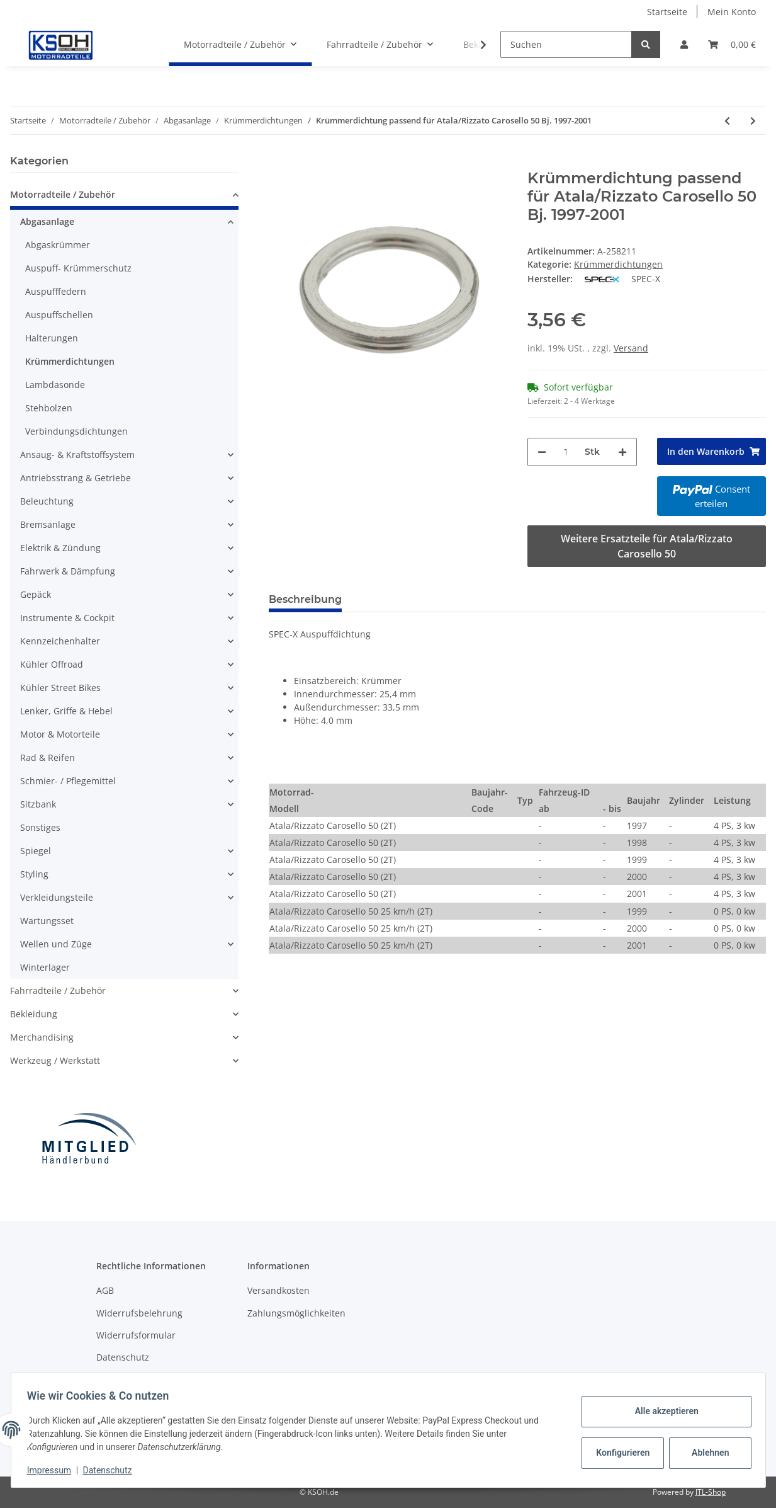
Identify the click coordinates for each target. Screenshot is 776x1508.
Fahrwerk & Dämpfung (67, 571)
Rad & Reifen (47, 757)
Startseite (667, 12)
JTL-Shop (710, 1492)
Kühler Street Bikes (60, 688)
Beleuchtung (47, 501)
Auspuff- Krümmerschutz (78, 268)
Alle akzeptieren (662, 1411)
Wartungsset (47, 921)
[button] (684, 44)
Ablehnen (705, 1453)
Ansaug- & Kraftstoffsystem (77, 454)
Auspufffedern (55, 291)
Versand (631, 348)
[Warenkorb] (732, 44)
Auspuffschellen (59, 315)
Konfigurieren (620, 1453)
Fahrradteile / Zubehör (58, 991)
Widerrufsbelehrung (139, 1313)
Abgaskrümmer (57, 245)
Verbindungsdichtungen (76, 431)
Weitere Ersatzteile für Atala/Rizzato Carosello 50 (647, 546)
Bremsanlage (48, 524)
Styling (34, 874)
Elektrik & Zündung (60, 548)
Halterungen (51, 338)
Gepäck (35, 594)
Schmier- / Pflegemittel (68, 781)
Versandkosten (278, 1290)
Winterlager (45, 967)
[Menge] (565, 452)
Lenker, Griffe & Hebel (66, 711)
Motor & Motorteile (60, 734)
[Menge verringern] (542, 452)
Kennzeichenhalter (60, 641)
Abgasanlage (47, 221)
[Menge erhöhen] (622, 452)
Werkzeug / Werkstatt (55, 1060)
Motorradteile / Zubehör (62, 194)
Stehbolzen (48, 408)
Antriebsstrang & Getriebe (75, 478)
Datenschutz (122, 1357)
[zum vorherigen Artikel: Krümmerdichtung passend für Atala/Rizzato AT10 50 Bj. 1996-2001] (727, 120)
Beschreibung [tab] (305, 599)
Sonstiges (40, 827)
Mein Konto (731, 12)
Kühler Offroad (51, 664)
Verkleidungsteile (56, 897)
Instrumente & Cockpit (67, 618)
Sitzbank (38, 804)
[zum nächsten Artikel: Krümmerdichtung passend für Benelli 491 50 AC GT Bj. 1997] (753, 120)
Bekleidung (33, 1014)
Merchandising (42, 1037)
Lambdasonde (55, 385)
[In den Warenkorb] (279, 162)
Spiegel (35, 851)
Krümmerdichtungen (618, 264)
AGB (105, 1290)
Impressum (53, 1470)
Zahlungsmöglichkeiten (296, 1313)
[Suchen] (566, 44)
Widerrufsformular (136, 1335)
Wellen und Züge (56, 944)
